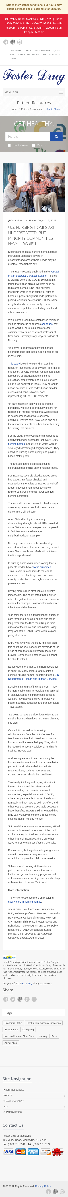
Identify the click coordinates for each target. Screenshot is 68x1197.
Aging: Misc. (11, 1043)
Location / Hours (29, 54)
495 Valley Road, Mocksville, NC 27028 (28, 18)
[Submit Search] (56, 136)
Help (28, 50)
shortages (46, 323)
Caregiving (28, 1029)
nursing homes (16, 443)
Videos (39, 145)
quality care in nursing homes (24, 901)
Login (13, 58)
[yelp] (26, 44)
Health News (18, 145)
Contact (7, 1095)
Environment (11, 1029)
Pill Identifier (42, 50)
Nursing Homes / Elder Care (19, 1036)
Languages (16, 50)
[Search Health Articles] (27, 136)
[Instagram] (19, 42)
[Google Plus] (12, 42)
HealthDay (26, 983)
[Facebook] (5, 42)
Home (14, 109)
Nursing (43, 1036)
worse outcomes (41, 567)
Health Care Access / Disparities (44, 1023)
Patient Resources (31, 109)
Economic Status (13, 1023)
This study (14, 363)
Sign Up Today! (50, 54)
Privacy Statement (13, 1101)
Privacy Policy (43, 1186)
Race (54, 1036)
